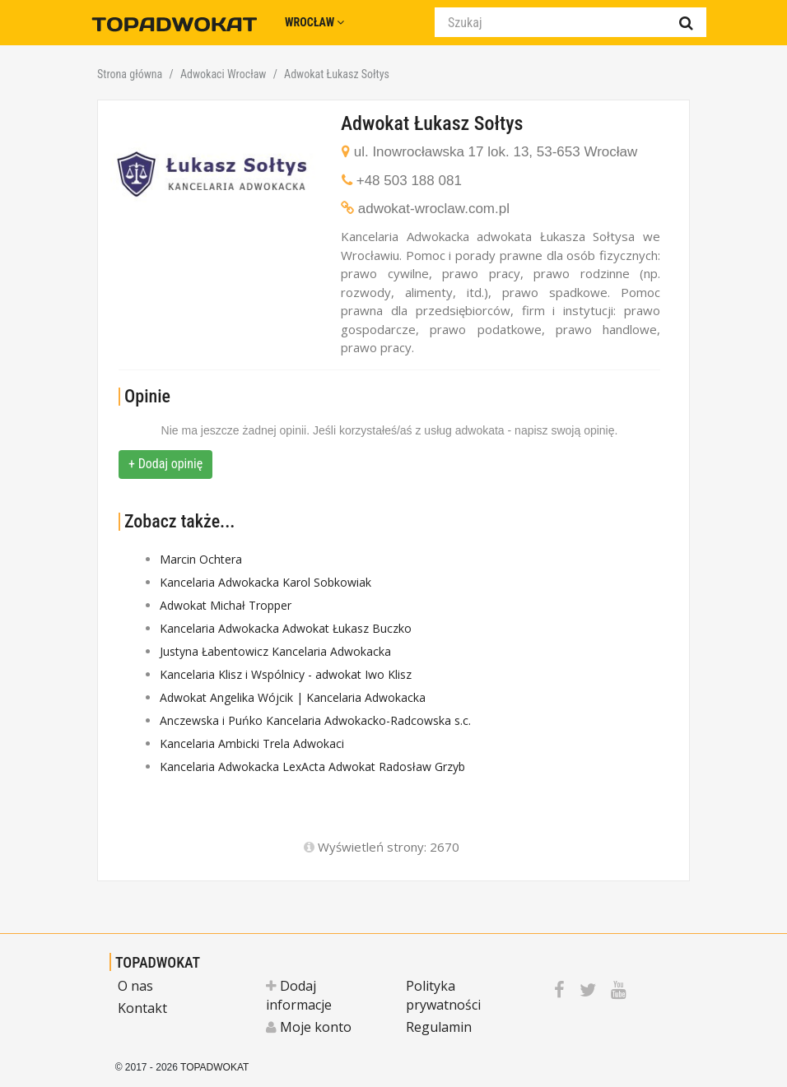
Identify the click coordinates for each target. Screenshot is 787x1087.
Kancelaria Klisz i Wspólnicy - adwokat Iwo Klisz (286, 674)
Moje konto (309, 1027)
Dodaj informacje (299, 995)
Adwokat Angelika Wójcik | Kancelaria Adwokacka (293, 697)
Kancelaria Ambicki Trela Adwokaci (252, 743)
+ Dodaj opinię (165, 463)
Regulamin (439, 1027)
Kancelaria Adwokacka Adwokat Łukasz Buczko (286, 628)
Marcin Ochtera (201, 559)
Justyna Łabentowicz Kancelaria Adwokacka (275, 651)
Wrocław (314, 22)
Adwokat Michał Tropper (225, 605)
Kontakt (142, 1008)
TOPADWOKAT (157, 962)
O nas (135, 986)
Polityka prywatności (443, 995)
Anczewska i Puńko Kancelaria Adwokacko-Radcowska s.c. (315, 720)
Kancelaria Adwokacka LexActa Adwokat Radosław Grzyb (312, 766)
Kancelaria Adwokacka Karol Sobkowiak (265, 582)
